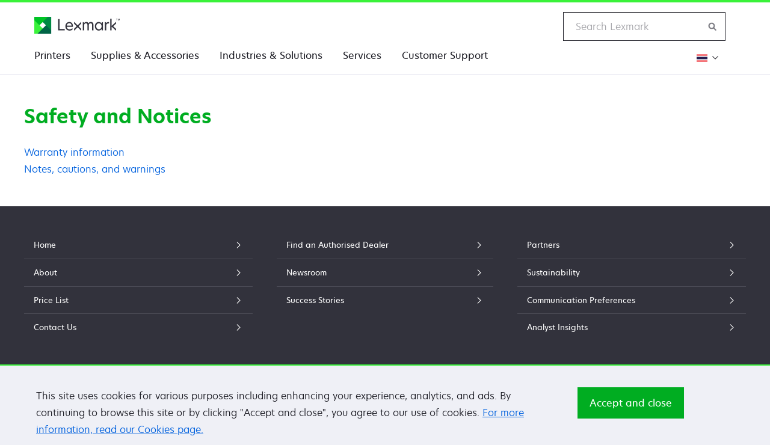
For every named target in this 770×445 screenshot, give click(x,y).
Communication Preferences (631, 300)
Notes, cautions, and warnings (94, 169)
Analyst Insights (631, 327)
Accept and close (631, 406)
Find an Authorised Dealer (385, 244)
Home (138, 244)
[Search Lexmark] (713, 26)
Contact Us (138, 327)
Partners (631, 244)
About (138, 272)
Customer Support (445, 55)
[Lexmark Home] (77, 25)
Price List (138, 300)
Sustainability (631, 272)
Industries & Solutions (271, 55)
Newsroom (385, 272)
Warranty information (74, 152)
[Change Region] (705, 57)
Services (362, 55)
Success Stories (385, 300)
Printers (52, 55)
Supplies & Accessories (145, 55)
